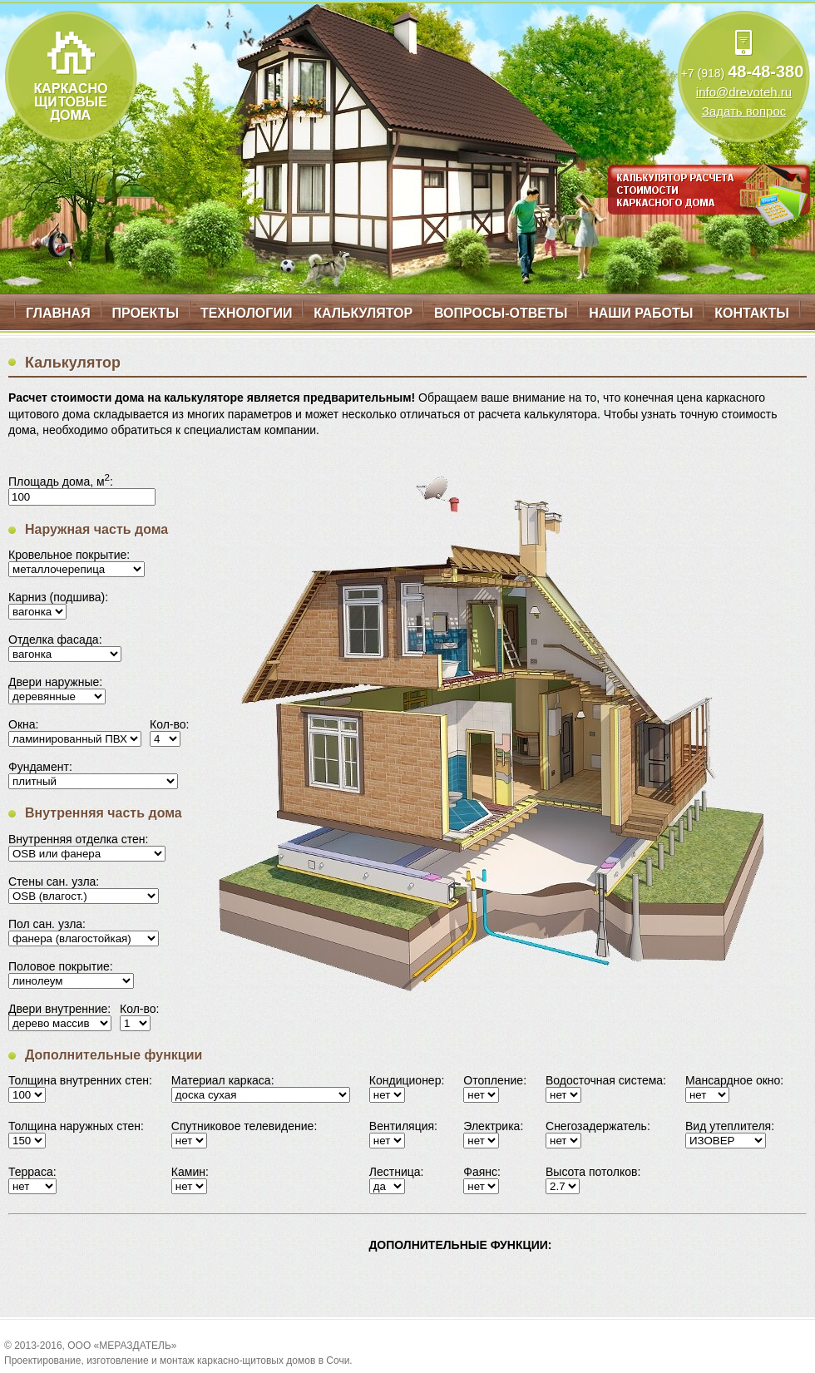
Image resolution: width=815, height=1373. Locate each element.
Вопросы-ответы (500, 313)
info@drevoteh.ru (744, 92)
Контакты (751, 313)
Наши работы (641, 313)
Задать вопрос (744, 111)
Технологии (246, 313)
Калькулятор (363, 313)
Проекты (145, 313)
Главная (58, 313)
